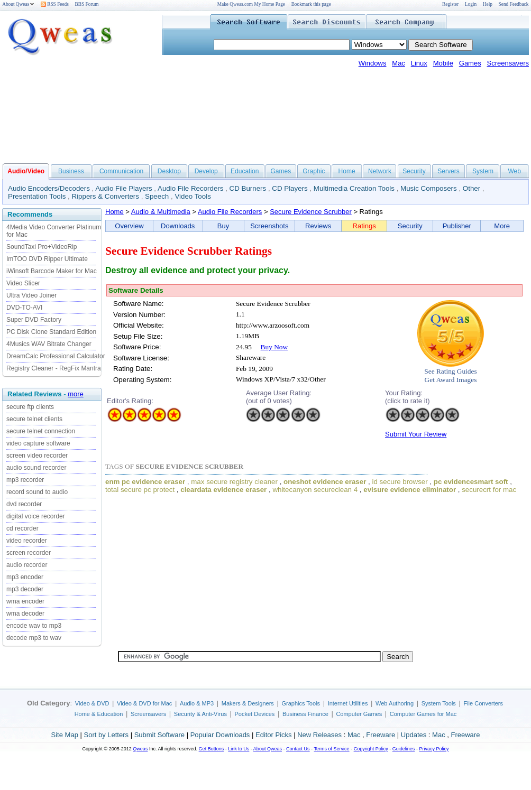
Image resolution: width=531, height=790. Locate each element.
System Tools (439, 703)
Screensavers (508, 63)
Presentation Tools (37, 196)
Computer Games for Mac (423, 714)
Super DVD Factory (33, 319)
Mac (398, 63)
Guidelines (403, 748)
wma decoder (25, 613)
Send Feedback (514, 4)
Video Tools (192, 196)
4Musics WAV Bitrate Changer (48, 344)
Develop (206, 171)
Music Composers (428, 188)
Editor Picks (273, 735)
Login (471, 4)
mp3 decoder (24, 589)
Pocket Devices (255, 714)
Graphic (314, 171)
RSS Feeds (55, 4)
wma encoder (25, 601)
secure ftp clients (30, 407)
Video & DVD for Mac (144, 703)
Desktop (169, 171)
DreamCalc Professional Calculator (55, 356)
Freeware (380, 735)
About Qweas (18, 4)
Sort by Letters (106, 735)
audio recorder (26, 565)
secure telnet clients (34, 419)
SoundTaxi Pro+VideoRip (41, 246)
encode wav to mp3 (33, 625)
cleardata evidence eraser (223, 490)
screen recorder (28, 552)
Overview (129, 226)
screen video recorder (37, 455)
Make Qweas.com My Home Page (251, 4)
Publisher (457, 226)
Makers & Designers (248, 703)
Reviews (318, 226)
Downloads (178, 226)
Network (379, 171)
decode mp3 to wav (33, 638)
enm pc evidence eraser (145, 482)
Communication (121, 171)
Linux (419, 63)
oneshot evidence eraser (324, 482)
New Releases (319, 735)
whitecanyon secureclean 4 (315, 490)
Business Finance (305, 714)
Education (245, 171)
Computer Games (359, 714)
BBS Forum (87, 4)
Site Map (64, 735)
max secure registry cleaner (234, 482)
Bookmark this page (311, 4)
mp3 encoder (24, 577)
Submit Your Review (415, 434)
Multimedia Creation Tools (354, 188)
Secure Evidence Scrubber (311, 212)
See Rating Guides (450, 371)
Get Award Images (451, 380)
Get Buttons (211, 748)
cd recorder (22, 528)
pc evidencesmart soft (471, 482)
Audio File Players (123, 188)
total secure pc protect (140, 490)
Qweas (140, 748)
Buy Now (274, 347)
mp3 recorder (25, 480)
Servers (448, 171)
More (502, 226)
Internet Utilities (348, 703)
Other (471, 188)
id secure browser (399, 482)
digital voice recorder (35, 516)
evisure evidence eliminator (409, 490)
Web (514, 171)
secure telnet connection (40, 431)
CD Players (289, 188)
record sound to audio (37, 492)
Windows (373, 63)
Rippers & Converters (105, 196)
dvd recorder (24, 504)
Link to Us (238, 748)
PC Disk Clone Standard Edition (51, 332)
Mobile (443, 63)
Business (71, 171)
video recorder (26, 540)
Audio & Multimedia (160, 212)
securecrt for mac (489, 490)
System (482, 171)
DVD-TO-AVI (24, 307)
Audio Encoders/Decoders (49, 188)
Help (487, 4)
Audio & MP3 (197, 703)
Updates (413, 735)
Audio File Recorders (190, 188)
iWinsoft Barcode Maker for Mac (51, 271)
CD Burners (248, 188)
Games (470, 63)
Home (346, 171)
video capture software (38, 443)
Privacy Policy (433, 748)
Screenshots (269, 226)
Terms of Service (331, 748)
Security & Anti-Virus (200, 714)
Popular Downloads (220, 735)
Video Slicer (23, 283)
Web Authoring (395, 703)
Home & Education (99, 714)
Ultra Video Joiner (31, 295)
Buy (223, 226)
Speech (157, 196)
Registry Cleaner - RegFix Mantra (53, 368)
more (76, 394)
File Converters (483, 703)
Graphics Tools (300, 703)
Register (450, 4)
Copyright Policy (371, 748)
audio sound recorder (36, 467)
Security (413, 171)
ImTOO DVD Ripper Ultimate (47, 259)
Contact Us (298, 748)
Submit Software (159, 735)
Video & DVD (92, 703)
